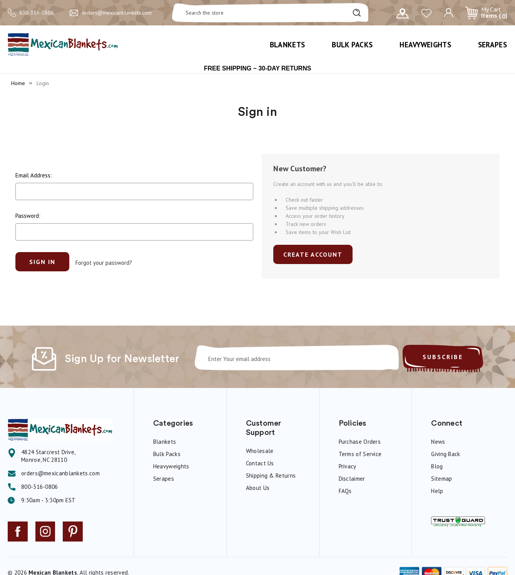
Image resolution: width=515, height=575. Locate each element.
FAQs (345, 491)
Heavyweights (425, 44)
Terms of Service (360, 454)
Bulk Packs (352, 44)
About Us (257, 487)
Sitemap (441, 478)
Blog (437, 466)
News (438, 441)
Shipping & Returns (271, 475)
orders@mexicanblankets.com (117, 12)
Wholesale (260, 451)
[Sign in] (448, 12)
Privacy (347, 466)
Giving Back (445, 454)
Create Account (313, 254)
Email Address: (33, 175)
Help (437, 491)
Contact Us (260, 463)
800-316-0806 (36, 12)
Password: (27, 215)
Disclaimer (352, 478)
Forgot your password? (103, 261)
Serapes (492, 44)
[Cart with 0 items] (486, 12)
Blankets (287, 44)
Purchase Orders (360, 441)
